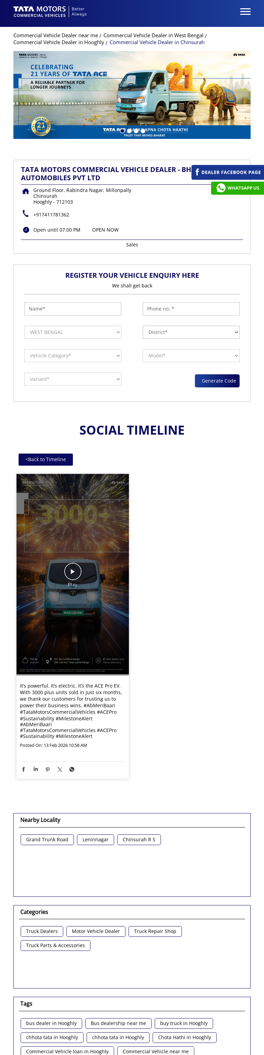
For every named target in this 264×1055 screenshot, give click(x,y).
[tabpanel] (132, 97)
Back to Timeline (45, 461)
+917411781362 (51, 216)
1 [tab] (121, 132)
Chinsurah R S (139, 841)
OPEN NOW (105, 231)
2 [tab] (128, 132)
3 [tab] (135, 132)
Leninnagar (95, 841)
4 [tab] (142, 132)
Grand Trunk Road (47, 841)
